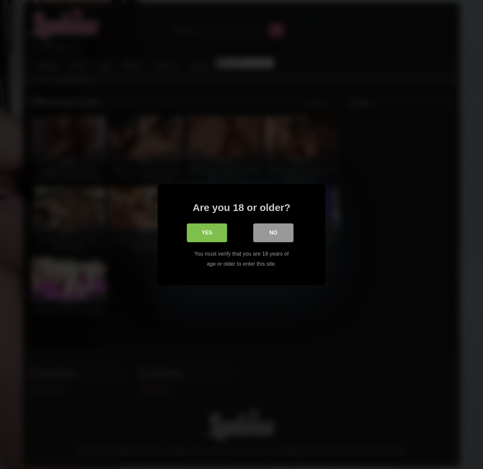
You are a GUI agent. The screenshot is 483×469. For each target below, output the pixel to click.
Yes (207, 233)
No (273, 233)
